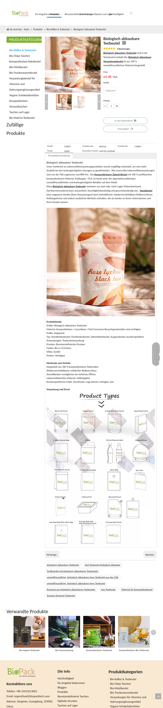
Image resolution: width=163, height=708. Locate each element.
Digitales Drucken (67, 701)
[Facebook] (132, 7)
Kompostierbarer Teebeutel (99, 650)
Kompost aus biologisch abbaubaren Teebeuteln (71, 589)
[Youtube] (142, 7)
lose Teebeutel (108, 589)
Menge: (50, 151)
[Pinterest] (153, 7)
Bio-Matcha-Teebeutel (22, 118)
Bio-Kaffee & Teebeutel (22, 50)
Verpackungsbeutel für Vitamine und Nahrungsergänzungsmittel (24, 84)
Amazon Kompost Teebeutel (61, 595)
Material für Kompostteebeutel (137, 589)
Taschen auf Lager (19, 112)
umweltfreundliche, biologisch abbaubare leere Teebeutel (76, 583)
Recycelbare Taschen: (91, 151)
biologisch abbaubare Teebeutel (63, 564)
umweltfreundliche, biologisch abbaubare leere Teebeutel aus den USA (82, 577)
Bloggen (62, 687)
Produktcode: (123, 146)
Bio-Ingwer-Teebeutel (29, 650)
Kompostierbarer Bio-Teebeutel (134, 650)
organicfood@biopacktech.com (32, 696)
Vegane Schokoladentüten (24, 95)
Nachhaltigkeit (66, 678)
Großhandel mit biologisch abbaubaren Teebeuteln (72, 571)
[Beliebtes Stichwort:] (131, 13)
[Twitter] (137, 7)
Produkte (63, 692)
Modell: (50, 146)
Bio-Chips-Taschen (19, 56)
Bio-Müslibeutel (18, 67)
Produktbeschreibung (59, 155)
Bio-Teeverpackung (64, 650)
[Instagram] (147, 7)
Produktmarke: (88, 146)
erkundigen (125, 128)
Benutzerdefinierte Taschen (73, 696)
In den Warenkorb (125, 120)
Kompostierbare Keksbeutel (25, 61)
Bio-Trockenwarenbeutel (23, 72)
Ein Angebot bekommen (71, 683)
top (158, 696)
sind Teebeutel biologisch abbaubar (102, 564)
